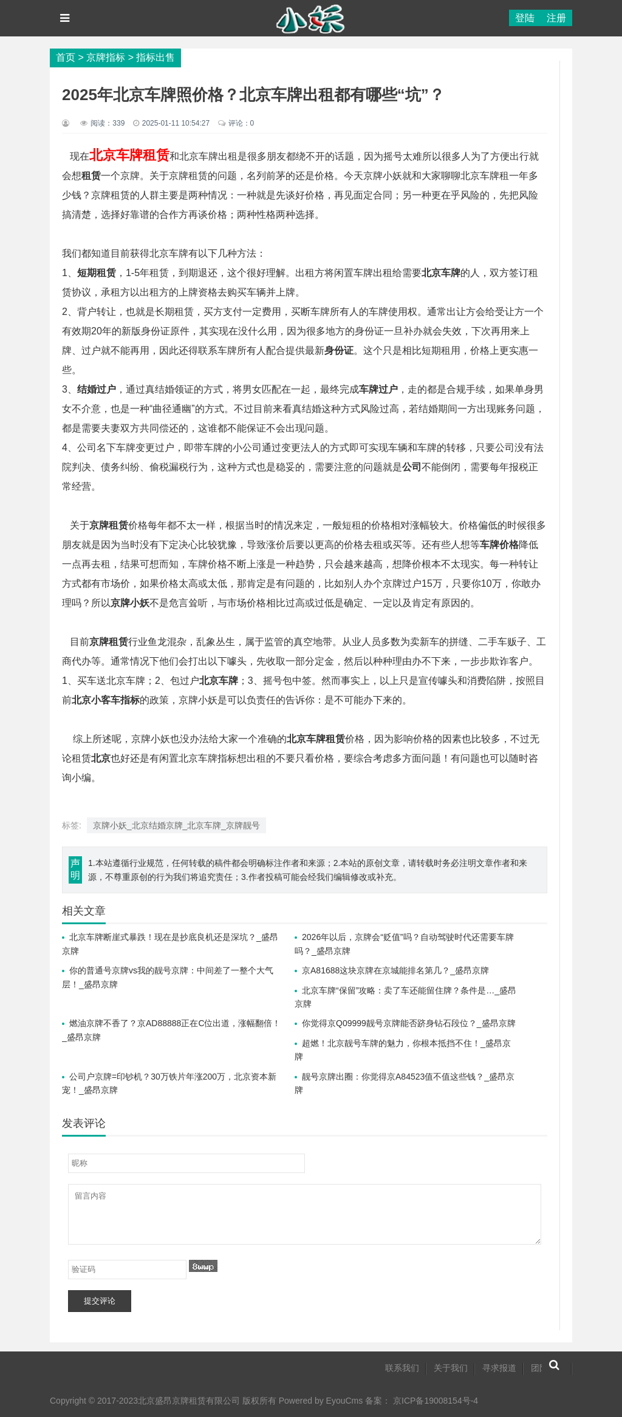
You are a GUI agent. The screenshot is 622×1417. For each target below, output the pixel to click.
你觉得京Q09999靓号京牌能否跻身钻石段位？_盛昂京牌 (409, 1023)
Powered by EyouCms (319, 1400)
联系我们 (402, 1368)
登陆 (525, 18)
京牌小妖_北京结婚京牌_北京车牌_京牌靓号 (176, 825)
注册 (556, 18)
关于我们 (451, 1368)
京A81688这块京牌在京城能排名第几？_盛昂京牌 (395, 970)
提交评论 (99, 1300)
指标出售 (155, 57)
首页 (65, 57)
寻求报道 (499, 1368)
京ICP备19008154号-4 (435, 1400)
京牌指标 (105, 57)
